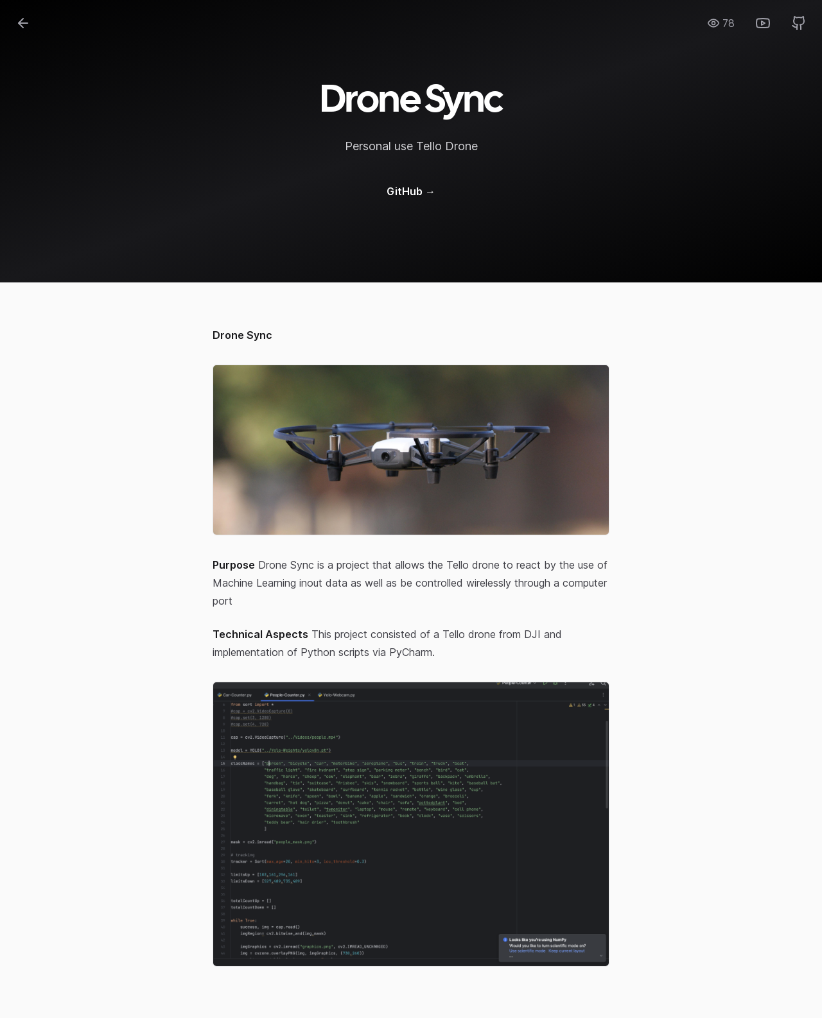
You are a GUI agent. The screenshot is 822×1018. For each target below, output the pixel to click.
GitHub (411, 191)
